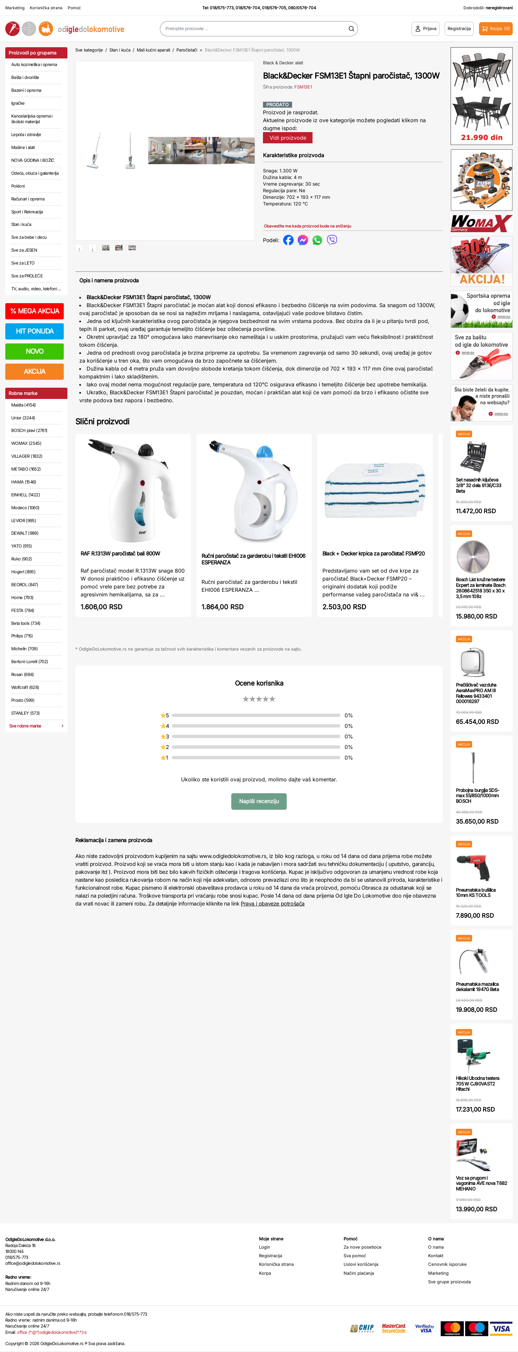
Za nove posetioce (363, 1247)
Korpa (265, 1273)
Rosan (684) (22, 674)
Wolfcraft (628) (25, 687)
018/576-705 (274, 7)
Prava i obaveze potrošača (273, 924)
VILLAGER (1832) (26, 456)
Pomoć (74, 7)
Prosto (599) (22, 700)
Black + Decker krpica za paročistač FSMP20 (373, 574)
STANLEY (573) (25, 713)
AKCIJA (34, 371)
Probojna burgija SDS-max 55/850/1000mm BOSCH (477, 795)
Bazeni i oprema (26, 90)
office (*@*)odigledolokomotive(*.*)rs (52, 1332)
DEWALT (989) (24, 533)
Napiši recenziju (259, 822)
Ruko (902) (21, 558)
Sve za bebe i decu (29, 237)
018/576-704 (248, 7)
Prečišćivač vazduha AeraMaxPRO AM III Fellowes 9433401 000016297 (476, 693)
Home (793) (22, 597)
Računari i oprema (27, 198)
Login (264, 1247)
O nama (436, 1247)
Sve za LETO (23, 263)
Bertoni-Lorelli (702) (29, 661)
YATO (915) (21, 546)
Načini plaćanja (359, 1273)
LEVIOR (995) (23, 520)
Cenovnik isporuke (447, 1264)
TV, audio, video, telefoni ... (36, 288)
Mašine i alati (23, 147)
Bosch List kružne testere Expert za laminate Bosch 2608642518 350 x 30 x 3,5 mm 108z (480, 588)
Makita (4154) (23, 405)
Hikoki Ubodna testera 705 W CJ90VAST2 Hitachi (477, 1083)
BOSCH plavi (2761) (29, 430)
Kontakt (435, 1255)
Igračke (17, 103)
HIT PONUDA (35, 331)
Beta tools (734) (26, 623)
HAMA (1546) (23, 481)
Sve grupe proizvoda (449, 1281)
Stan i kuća (21, 224)
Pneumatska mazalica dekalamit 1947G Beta (477, 986)
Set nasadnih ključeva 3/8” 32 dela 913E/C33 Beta (478, 485)
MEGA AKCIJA (34, 311)
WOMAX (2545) (26, 443)
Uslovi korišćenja (361, 1264)
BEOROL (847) (24, 584)
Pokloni (17, 186)
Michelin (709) (24, 648)
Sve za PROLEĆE (27, 275)
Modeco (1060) (25, 507)
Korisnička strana (46, 7)
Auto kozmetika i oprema (34, 64)
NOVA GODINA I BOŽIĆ (33, 160)
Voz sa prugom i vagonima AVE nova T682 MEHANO (481, 1183)
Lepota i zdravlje (26, 134)
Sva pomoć (355, 1255)
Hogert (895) (23, 571)
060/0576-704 (302, 7)
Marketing (14, 7)
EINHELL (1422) (25, 494)
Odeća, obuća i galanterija (34, 173)
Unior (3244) (23, 417)
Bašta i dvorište (25, 77)
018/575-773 (222, 7)
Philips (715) (22, 635)
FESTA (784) (22, 610)
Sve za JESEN (24, 250)
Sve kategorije (89, 50)
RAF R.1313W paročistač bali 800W (120, 574)
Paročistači (186, 50)
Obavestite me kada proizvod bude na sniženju (307, 226)
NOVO (34, 351)
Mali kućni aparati (153, 50)
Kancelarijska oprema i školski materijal (32, 119)
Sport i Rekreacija (27, 211)
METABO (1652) (26, 469)
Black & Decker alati (283, 62)
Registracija (270, 1255)
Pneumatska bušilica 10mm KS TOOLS (476, 892)
